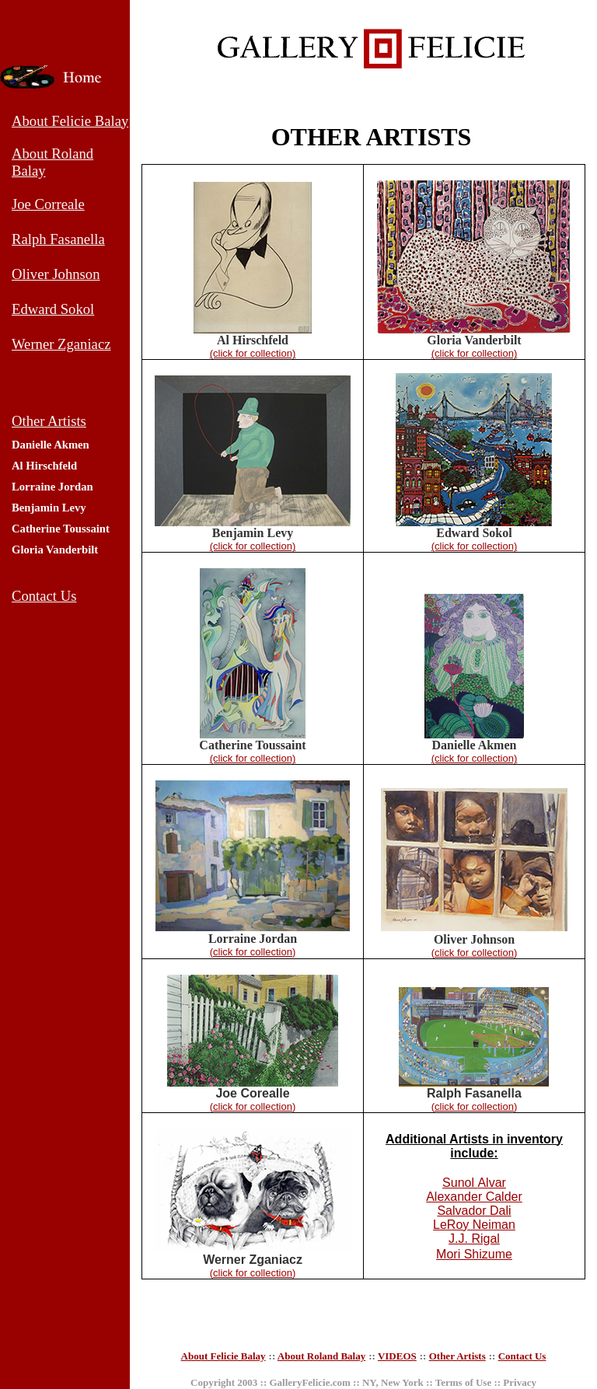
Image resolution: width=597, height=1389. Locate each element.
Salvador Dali (474, 1210)
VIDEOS (397, 1356)
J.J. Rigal (474, 1238)
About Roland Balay (321, 1356)
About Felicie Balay (223, 1356)
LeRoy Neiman (474, 1224)
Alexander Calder (474, 1196)
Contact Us (522, 1356)
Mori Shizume (474, 1254)
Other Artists (457, 1356)
